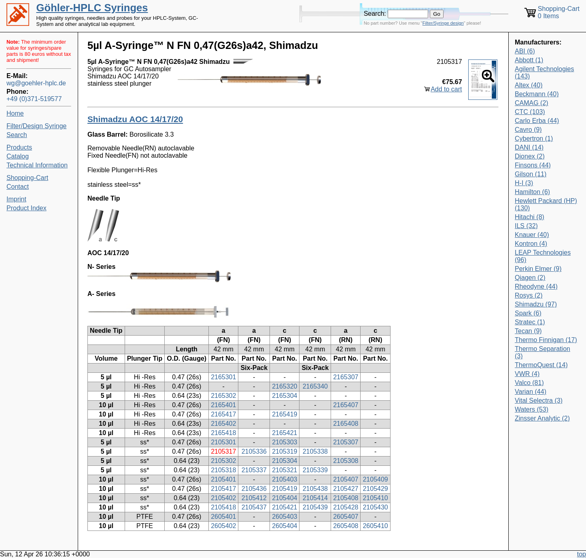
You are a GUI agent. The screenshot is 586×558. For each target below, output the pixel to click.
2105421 (284, 507)
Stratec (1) (530, 322)
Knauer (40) (532, 234)
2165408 (345, 423)
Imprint (16, 199)
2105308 (345, 460)
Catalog (17, 156)
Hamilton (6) (532, 191)
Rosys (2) (528, 295)
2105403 (284, 479)
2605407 (345, 516)
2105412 (254, 498)
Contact (17, 186)
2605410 (375, 525)
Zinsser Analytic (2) (542, 418)
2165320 (284, 386)
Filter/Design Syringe (36, 126)
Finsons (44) (533, 165)
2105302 (223, 460)
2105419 (284, 488)
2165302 (223, 395)
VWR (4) (527, 373)
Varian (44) (530, 391)
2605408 (345, 525)
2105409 (375, 479)
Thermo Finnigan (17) (546, 339)
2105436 (254, 488)
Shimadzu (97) (536, 304)
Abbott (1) (529, 60)
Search (16, 134)
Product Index (26, 208)
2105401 (223, 479)
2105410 (375, 498)
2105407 (345, 479)
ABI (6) (525, 51)
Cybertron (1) (534, 138)
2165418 (223, 432)
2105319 (284, 451)
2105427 (345, 488)
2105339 (315, 470)
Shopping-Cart (27, 177)
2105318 (223, 470)
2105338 (315, 451)
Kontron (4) (531, 243)
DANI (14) (529, 147)
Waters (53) (531, 409)
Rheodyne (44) (536, 286)
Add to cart (446, 89)
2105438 (315, 488)
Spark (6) (528, 313)
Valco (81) (529, 382)
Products (19, 147)
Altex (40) (528, 85)
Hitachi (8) (529, 216)
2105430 (375, 507)
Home (15, 113)
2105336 (254, 451)
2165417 (223, 414)
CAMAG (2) (531, 102)
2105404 (284, 498)
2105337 (254, 470)
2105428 (345, 507)
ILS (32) (526, 225)
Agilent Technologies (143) (544, 73)
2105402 (223, 498)
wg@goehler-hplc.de (36, 83)
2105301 (223, 442)
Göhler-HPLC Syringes (92, 7)
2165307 (345, 377)
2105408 (345, 498)
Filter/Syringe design (443, 23)
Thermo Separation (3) (542, 352)
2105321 (284, 470)
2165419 (284, 414)
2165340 (315, 386)
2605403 (284, 516)
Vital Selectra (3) (539, 400)
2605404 (284, 525)
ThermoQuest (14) (541, 364)
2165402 (223, 423)
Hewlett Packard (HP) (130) (546, 204)
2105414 (315, 498)
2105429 (375, 488)
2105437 (254, 507)
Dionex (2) (530, 156)
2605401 (223, 516)
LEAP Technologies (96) (543, 256)
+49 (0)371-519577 (34, 98)
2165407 (345, 405)
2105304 (284, 460)
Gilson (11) (530, 174)
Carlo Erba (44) (537, 120)
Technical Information (37, 165)
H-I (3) (524, 183)
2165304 (284, 395)
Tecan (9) (528, 331)
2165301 (223, 377)
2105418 (223, 507)
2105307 (345, 442)
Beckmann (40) (537, 94)
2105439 (315, 507)
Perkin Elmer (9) (538, 268)
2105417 (223, 488)
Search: (375, 13)
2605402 (223, 525)
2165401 (223, 405)
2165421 (284, 432)
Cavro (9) (528, 129)
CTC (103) (530, 111)
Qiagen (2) (530, 277)
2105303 (284, 442)
